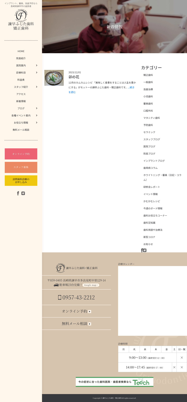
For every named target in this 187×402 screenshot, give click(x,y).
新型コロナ (149, 237)
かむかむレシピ (151, 201)
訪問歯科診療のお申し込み (21, 180)
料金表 (21, 79)
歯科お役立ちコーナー (155, 215)
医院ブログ (149, 146)
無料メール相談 (21, 129)
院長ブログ (149, 153)
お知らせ (148, 244)
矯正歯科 (148, 75)
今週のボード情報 (152, 208)
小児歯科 (148, 96)
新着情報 (21, 101)
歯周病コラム (150, 167)
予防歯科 (148, 125)
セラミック (149, 132)
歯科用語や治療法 (152, 229)
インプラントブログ (154, 160)
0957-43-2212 (76, 297)
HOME (21, 51)
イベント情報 (150, 194)
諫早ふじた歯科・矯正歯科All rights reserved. (119, 398)
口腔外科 (148, 110)
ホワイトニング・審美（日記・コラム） (162, 177)
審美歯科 (148, 103)
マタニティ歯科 (151, 117)
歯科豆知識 (149, 222)
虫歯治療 (148, 89)
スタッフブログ (151, 139)
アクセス (21, 94)
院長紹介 (21, 58)
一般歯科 (148, 82)
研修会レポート (151, 187)
